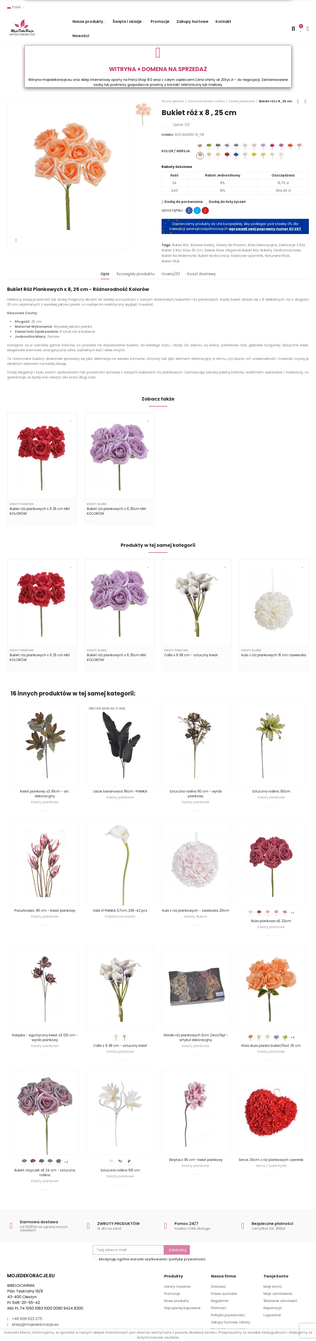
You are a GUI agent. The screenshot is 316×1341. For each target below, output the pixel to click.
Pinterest (205, 210)
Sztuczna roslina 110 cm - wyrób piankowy (196, 793)
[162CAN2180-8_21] (290, 146)
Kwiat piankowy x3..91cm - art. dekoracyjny (44, 793)
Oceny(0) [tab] (171, 274)
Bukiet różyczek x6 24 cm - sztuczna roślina (44, 1172)
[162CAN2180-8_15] (209, 146)
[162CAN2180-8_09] (200, 146)
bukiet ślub (171, 261)
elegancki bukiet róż (242, 250)
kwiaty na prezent (231, 245)
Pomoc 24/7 (186, 1223)
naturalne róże (277, 255)
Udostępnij (189, 210)
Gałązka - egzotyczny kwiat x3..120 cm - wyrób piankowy (45, 1037)
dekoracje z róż (292, 245)
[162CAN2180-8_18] (227, 155)
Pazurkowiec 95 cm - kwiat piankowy (44, 910)
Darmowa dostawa (39, 1222)
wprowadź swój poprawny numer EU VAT (265, 228)
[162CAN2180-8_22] (236, 155)
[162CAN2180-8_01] (254, 146)
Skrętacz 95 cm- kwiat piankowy (196, 1159)
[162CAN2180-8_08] (200, 155)
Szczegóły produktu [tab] (135, 274)
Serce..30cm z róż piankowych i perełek (271, 1159)
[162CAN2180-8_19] (254, 155)
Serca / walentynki (271, 1165)
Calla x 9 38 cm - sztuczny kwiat (191, 655)
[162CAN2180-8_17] (245, 155)
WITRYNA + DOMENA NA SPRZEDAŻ (158, 69)
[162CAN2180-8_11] (218, 146)
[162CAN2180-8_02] (263, 146)
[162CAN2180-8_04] (299, 146)
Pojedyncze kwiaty (120, 916)
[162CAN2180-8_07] (245, 146)
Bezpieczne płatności (272, 1223)
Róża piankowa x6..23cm (271, 921)
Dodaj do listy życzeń (227, 201)
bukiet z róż (171, 250)
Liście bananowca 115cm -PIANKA (120, 791)
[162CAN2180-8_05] (272, 155)
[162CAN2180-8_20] (263, 155)
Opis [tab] (105, 274)
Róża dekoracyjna (262, 245)
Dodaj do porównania (183, 201)
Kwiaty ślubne (97, 504)
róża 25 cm (192, 250)
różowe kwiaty (203, 245)
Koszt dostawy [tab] (201, 274)
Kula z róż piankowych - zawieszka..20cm (195, 910)
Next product (305, 101)
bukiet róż (180, 245)
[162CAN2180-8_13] (227, 146)
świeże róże (214, 250)
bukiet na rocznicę (213, 255)
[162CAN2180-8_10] (281, 146)
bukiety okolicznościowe (280, 250)
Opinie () (181, 124)
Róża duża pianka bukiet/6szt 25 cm (271, 1045)
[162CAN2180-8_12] (218, 155)
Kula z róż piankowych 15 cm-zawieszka (273, 655)
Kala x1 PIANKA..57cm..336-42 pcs (120, 910)
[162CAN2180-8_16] (272, 146)
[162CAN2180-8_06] (209, 155)
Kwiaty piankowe (22, 504)
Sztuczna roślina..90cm (271, 791)
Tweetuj (197, 210)
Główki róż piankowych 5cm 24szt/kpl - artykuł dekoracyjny (195, 1037)
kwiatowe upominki (247, 255)
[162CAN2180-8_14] (236, 146)
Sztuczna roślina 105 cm (120, 1170)
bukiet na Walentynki (179, 255)
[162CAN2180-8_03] (281, 155)
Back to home (299, 101)
